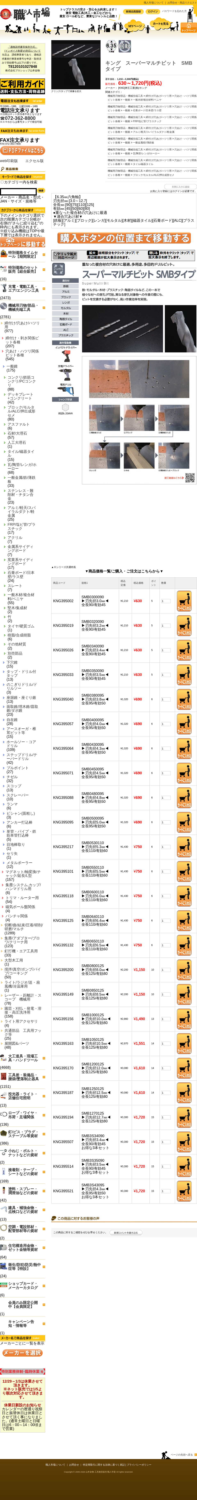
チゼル (12, 777)
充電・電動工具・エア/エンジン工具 (23, 289)
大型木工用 (14, 960)
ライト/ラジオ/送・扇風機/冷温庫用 (22, 984)
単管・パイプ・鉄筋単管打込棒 (21, 833)
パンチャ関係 (17, 916)
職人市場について (154, 2)
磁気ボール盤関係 (20, 907)
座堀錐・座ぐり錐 (21, 698)
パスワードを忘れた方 (174, 11)
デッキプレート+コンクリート (20, 396)
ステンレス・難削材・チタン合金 (20, 495)
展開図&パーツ (17, 1044)
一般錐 (12, 366)
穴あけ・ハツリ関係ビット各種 (22, 353)
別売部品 (15, 653)
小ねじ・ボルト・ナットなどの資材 (23, 1153)
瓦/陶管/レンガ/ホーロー (22, 467)
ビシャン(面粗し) (21, 813)
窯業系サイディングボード (20, 562)
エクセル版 (34, 161)
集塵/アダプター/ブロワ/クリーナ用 (22, 940)
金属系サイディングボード (20, 549)
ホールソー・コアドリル (21, 744)
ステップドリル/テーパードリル (22, 757)
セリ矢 (12, 854)
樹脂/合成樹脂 (19, 635)
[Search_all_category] (2, 182)
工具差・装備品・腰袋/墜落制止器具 (23, 1077)
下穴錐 (12, 662)
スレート (15, 586)
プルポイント (18, 768)
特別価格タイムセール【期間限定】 (23, 255)
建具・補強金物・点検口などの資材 (23, 1210)
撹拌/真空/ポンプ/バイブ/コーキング (23, 971)
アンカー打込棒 (19, 822)
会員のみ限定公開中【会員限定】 (23, 1305)
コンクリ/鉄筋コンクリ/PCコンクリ (22, 381)
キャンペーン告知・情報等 (21, 1324)
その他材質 (17, 644)
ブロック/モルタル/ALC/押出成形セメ (21, 411)
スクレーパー (18, 795)
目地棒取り (16, 845)
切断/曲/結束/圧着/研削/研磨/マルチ (24, 927)
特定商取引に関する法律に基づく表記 (104, 1464)
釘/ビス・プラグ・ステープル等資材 (23, 1134)
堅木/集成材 (17, 608)
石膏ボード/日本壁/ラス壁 (21, 575)
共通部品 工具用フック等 (23, 1033)
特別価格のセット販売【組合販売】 (23, 270)
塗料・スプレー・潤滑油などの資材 (23, 1191)
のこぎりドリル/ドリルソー (22, 686)
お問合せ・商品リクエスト (182, 2)
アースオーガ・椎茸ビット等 (21, 731)
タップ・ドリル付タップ (21, 674)
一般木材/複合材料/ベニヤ (21, 597)
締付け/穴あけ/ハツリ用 (22, 325)
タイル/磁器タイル (21, 454)
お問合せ (74, 1464)
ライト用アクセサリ (21, 1021)
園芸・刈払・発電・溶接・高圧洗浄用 (23, 1010)
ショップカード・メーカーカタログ (23, 1286)
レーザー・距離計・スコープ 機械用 (23, 997)
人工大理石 (17, 443)
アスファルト (19, 424)
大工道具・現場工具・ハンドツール (23, 1058)
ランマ (12, 804)
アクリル (15, 538)
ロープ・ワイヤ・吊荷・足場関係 (23, 1115)
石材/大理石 (17, 433)
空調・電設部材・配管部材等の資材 (23, 1229)
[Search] (18, 191)
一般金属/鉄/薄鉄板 (22, 480)
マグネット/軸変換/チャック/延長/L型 (23, 874)
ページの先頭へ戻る (182, 1454)
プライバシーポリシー (139, 1464)
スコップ (14, 786)
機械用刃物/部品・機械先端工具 (23, 307)
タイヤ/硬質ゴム (21, 626)
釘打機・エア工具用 (21, 951)
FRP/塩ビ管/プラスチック (22, 526)
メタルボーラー (19, 863)
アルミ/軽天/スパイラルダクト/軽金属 (22, 512)
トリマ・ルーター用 (22, 898)
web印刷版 (9, 161)
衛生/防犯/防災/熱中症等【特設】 (24, 1267)
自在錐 (12, 720)
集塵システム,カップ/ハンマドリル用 (23, 887)
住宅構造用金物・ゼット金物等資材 (23, 1248)
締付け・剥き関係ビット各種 (22, 340)
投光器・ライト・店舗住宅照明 (23, 1096)
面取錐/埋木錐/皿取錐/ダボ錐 (22, 709)
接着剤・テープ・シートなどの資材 (23, 1172)
